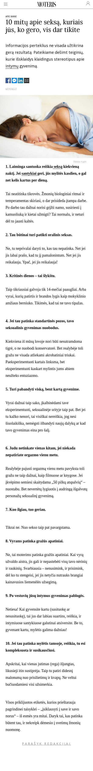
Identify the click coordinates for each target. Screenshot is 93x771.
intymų (12, 65)
